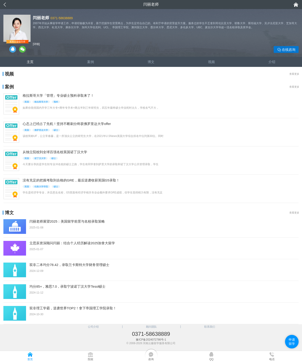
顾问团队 (151, 326)
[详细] (36, 44)
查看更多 (294, 74)
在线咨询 (286, 50)
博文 (151, 62)
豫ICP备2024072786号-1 (151, 339)
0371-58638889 (61, 18)
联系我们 (209, 326)
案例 (90, 62)
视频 (211, 62)
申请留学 (292, 342)
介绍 (271, 62)
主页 (30, 62)
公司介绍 (93, 326)
